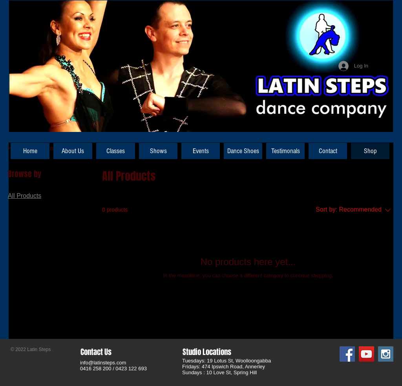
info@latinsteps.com (103, 363)
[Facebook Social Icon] (347, 354)
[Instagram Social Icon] (385, 354)
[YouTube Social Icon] (366, 354)
